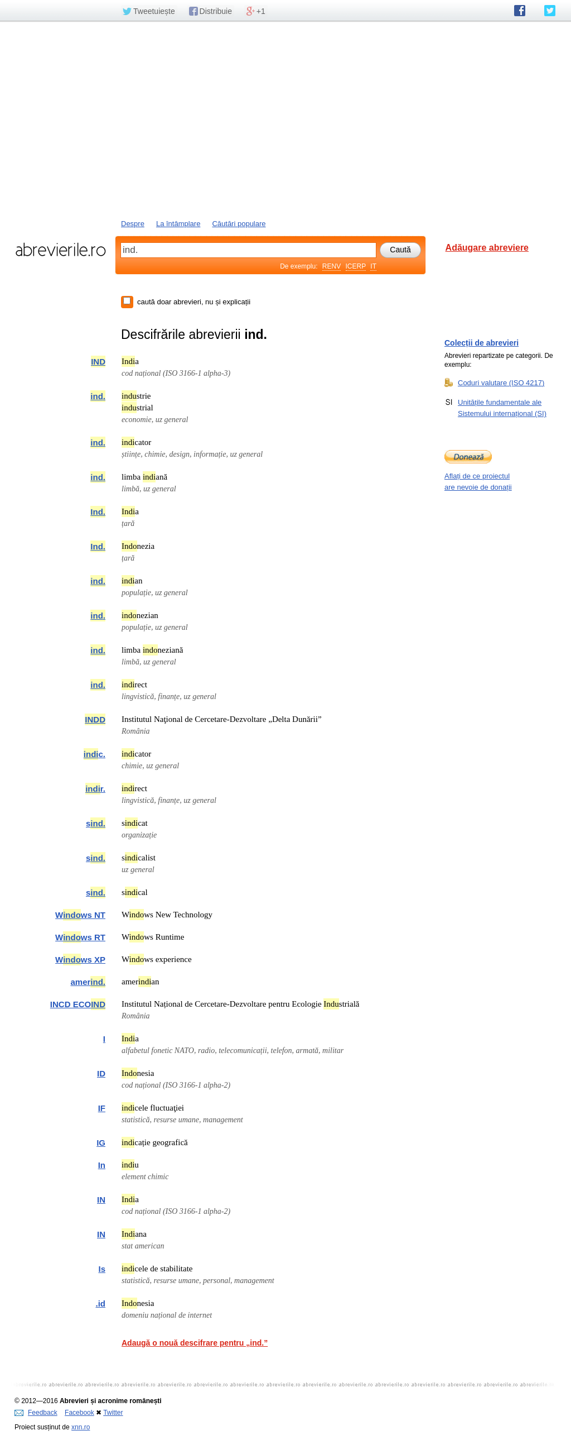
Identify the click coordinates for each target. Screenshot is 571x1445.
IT (373, 266)
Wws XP (80, 959)
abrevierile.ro (60, 249)
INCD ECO (77, 1004)
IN (101, 1199)
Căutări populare (238, 223)
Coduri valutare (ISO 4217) (501, 382)
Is (101, 1269)
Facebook (79, 1413)
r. (95, 789)
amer (87, 982)
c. (94, 754)
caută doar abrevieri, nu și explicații (193, 302)
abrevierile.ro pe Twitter (549, 10)
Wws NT (80, 915)
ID (101, 1073)
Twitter (113, 1413)
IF (101, 1108)
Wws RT (80, 937)
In (101, 1165)
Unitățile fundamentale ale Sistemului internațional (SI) (502, 408)
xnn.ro (80, 1427)
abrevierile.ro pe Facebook (519, 10)
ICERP (356, 266)
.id (101, 1303)
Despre (132, 223)
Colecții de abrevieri (481, 342)
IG (100, 1142)
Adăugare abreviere (487, 247)
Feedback (35, 1413)
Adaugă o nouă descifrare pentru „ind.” (195, 1342)
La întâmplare (178, 223)
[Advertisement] (285, 119)
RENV (331, 266)
